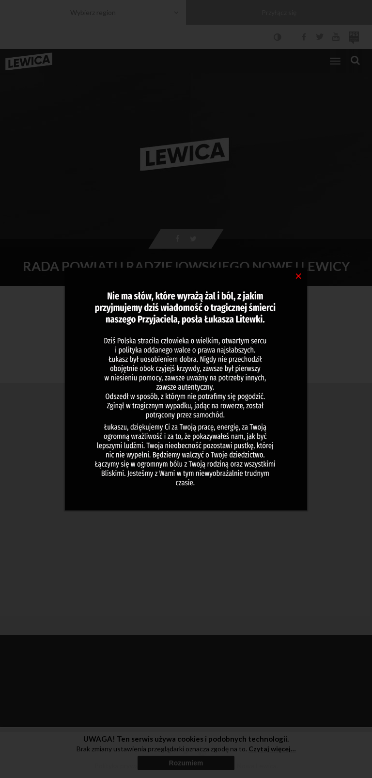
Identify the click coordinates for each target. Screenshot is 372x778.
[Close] (298, 275)
